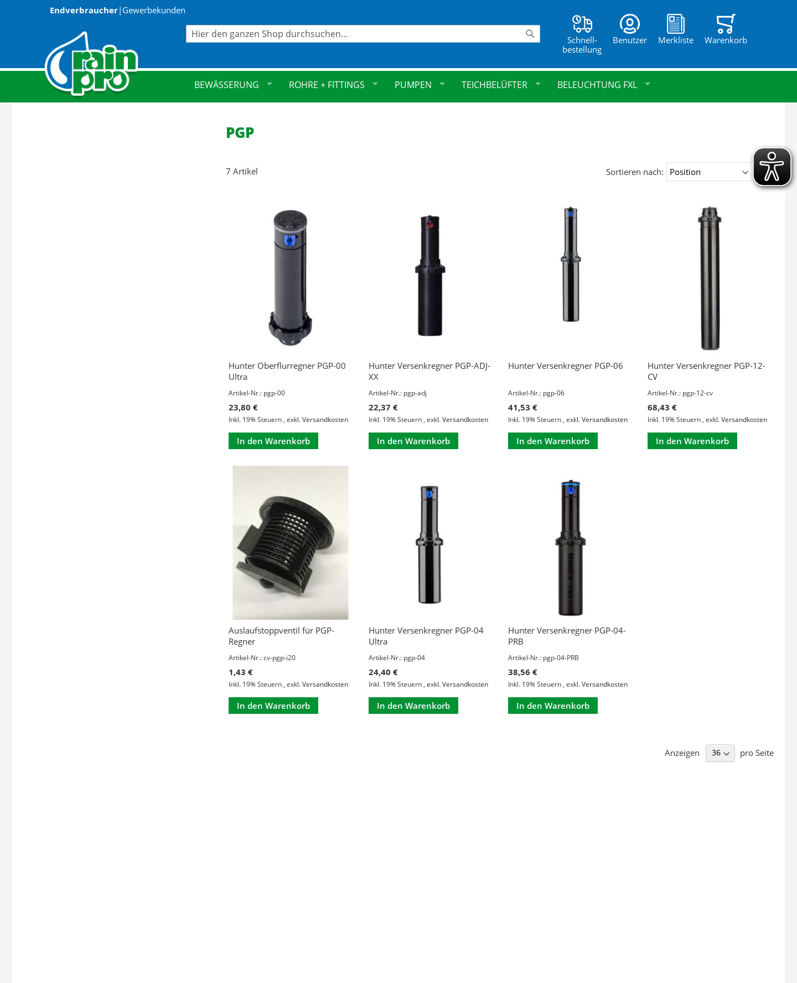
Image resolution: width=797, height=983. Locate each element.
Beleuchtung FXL (603, 85)
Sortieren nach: (635, 171)
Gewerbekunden (153, 10)
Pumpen (420, 85)
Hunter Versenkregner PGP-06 (565, 365)
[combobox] (363, 34)
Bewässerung (233, 85)
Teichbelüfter (501, 85)
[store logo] (115, 65)
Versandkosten (325, 419)
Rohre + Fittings (333, 85)
